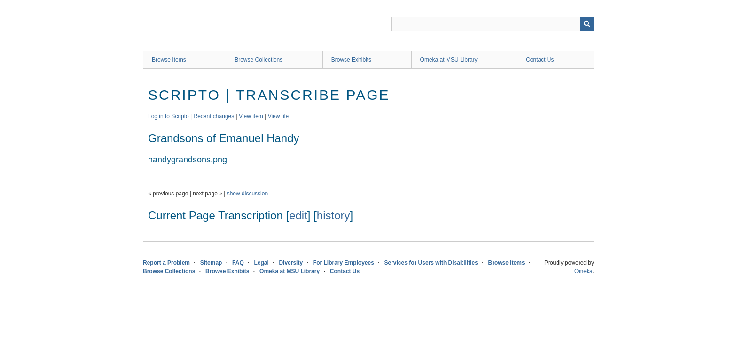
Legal (261, 262)
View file (278, 116)
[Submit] (587, 24)
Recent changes (214, 116)
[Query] (492, 24)
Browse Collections (258, 59)
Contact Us (540, 59)
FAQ (238, 262)
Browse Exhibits (351, 59)
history (333, 215)
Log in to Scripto (168, 116)
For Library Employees (343, 262)
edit (298, 215)
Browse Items (169, 59)
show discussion (247, 193)
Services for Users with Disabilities (431, 262)
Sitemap (211, 262)
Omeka (583, 271)
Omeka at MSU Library (449, 59)
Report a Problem (166, 262)
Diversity (291, 262)
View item (251, 116)
